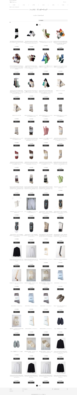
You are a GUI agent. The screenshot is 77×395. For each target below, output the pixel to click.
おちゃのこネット (36, 394)
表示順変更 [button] (41, 20)
